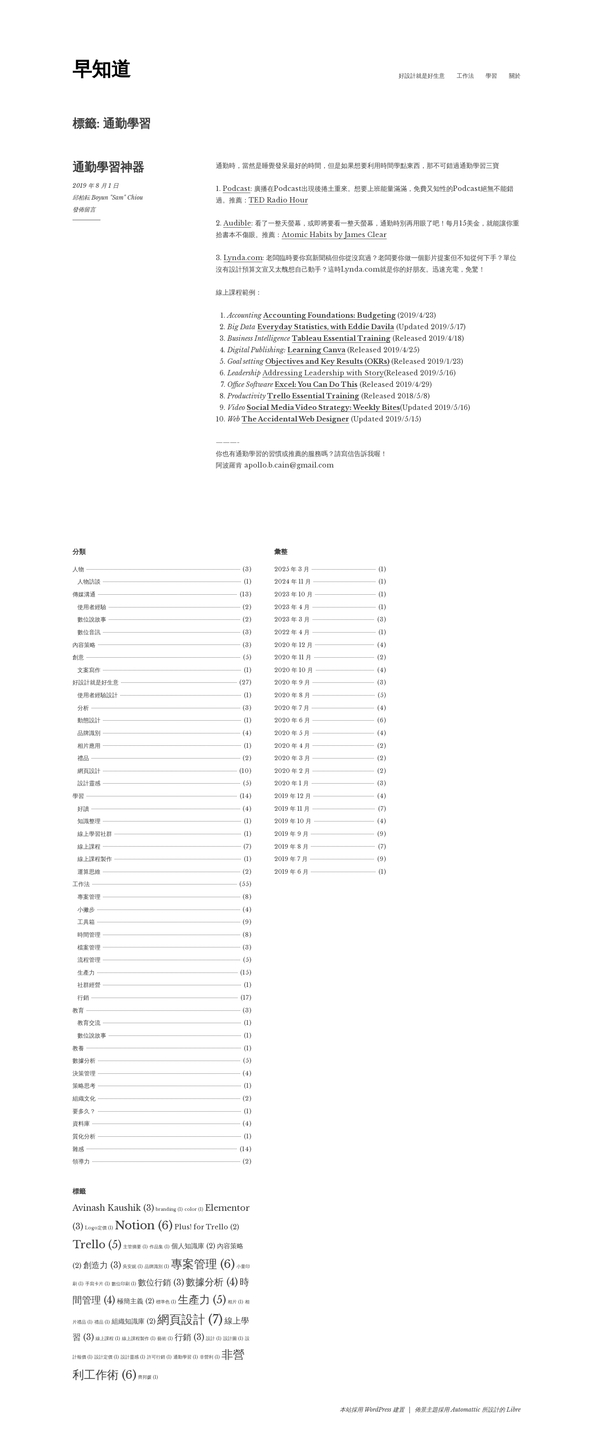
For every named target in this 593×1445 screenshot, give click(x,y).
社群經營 (88, 985)
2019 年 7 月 (291, 859)
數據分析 (84, 1060)
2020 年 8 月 (292, 695)
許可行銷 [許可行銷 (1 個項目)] (159, 1357)
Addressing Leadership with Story (323, 373)
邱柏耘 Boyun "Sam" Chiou (107, 197)
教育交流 (88, 1022)
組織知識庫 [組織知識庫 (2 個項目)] (134, 1321)
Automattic (465, 1409)
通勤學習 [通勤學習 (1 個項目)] (185, 1357)
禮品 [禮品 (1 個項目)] (102, 1322)
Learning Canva (316, 350)
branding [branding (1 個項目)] (169, 1209)
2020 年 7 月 (291, 708)
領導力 (81, 1161)
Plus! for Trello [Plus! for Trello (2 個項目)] (206, 1227)
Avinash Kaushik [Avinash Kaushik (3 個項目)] (113, 1208)
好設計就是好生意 (422, 75)
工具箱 (86, 922)
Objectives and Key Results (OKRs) (327, 361)
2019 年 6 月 (291, 871)
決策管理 (84, 1073)
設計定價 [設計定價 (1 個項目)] (106, 1357)
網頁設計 (88, 771)
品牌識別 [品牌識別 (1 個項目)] (157, 1266)
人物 (78, 569)
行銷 (83, 997)
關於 (515, 75)
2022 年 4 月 (292, 632)
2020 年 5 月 (292, 733)
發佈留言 (84, 209)
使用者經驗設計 (97, 695)
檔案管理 (88, 947)
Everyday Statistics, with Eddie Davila (325, 327)
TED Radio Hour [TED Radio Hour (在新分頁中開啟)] (278, 200)
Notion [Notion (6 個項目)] (144, 1225)
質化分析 (84, 1136)
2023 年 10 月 (293, 594)
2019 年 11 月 (292, 808)
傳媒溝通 (84, 594)
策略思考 (84, 1085)
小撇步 (86, 909)
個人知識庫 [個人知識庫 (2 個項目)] (193, 1246)
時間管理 (88, 934)
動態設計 (88, 720)
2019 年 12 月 (292, 796)
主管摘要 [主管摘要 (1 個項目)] (135, 1247)
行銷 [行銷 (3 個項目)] (189, 1337)
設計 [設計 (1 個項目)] (214, 1338)
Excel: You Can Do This (316, 384)
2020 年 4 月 (292, 745)
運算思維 (88, 871)
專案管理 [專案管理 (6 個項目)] (203, 1264)
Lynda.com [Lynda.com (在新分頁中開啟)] (243, 258)
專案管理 (88, 897)
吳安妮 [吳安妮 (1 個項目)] (133, 1266)
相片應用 (88, 745)
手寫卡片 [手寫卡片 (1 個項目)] (97, 1284)
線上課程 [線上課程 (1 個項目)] (108, 1338)
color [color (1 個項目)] (193, 1209)
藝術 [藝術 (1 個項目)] (165, 1338)
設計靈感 (88, 783)
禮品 (83, 758)
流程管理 (88, 959)
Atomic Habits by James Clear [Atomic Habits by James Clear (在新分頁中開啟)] (334, 234)
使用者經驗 (91, 607)
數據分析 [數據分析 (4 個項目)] (212, 1282)
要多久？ (84, 1111)
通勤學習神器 (108, 167)
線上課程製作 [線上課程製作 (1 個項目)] (139, 1338)
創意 (78, 657)
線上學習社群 (94, 834)
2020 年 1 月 (291, 783)
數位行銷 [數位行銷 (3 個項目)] (161, 1282)
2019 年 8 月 (291, 846)
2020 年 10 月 (293, 670)
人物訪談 (88, 581)
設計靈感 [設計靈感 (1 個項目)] (133, 1357)
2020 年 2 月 (292, 771)
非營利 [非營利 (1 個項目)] (210, 1357)
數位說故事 (91, 619)
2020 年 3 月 (292, 758)
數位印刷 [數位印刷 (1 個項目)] (124, 1284)
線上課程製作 (94, 859)
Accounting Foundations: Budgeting (329, 315)
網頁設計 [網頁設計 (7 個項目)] (190, 1319)
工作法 (465, 75)
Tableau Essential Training (341, 338)
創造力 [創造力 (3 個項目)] (102, 1265)
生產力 (86, 972)
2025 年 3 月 (291, 569)
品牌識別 (88, 733)
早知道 (101, 69)
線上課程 (88, 846)
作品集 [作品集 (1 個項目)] (159, 1247)
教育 (78, 1010)
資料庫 (81, 1123)
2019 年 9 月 (291, 834)
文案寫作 (88, 670)
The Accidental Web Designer (295, 419)
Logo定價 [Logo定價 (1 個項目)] (99, 1228)
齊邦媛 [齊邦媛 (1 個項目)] (148, 1377)
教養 (78, 1048)
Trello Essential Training (313, 396)
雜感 (78, 1149)
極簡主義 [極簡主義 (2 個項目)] (135, 1301)
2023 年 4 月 (292, 607)
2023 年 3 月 (292, 619)
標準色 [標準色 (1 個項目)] (166, 1302)
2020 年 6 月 (292, 720)
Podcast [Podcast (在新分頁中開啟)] (236, 188)
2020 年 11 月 (292, 657)
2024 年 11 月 (292, 581)
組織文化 (84, 1098)
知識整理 (88, 821)
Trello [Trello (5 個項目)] (96, 1244)
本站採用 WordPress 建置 (372, 1409)
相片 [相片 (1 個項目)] (235, 1302)
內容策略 (84, 645)
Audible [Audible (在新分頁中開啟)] (237, 223)
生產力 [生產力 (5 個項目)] (202, 1299)
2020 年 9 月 (292, 682)
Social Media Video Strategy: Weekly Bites (323, 407)
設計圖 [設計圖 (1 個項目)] (233, 1338)
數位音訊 (88, 632)
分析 (83, 708)
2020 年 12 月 (293, 645)
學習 (491, 75)
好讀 (83, 808)
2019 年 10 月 (292, 821)
